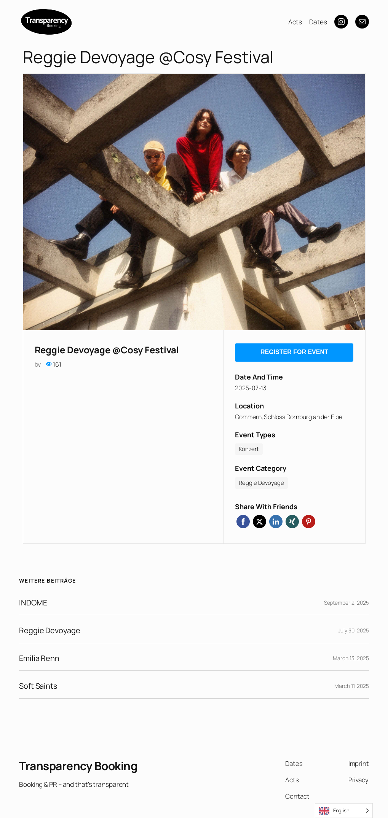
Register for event (294, 351)
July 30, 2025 (353, 628)
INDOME (33, 600)
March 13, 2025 (351, 655)
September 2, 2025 (346, 600)
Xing (292, 519)
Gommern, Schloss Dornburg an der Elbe (288, 414)
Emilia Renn (40, 655)
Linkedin (276, 519)
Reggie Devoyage (50, 628)
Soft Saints (39, 683)
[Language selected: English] (344, 810)
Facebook (243, 519)
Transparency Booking (80, 763)
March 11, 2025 (351, 683)
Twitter (259, 519)
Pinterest (308, 519)
